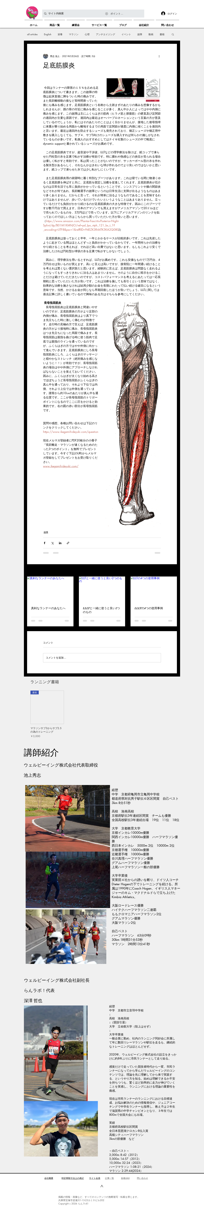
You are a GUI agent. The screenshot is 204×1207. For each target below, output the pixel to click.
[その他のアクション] (159, 56)
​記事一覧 (109, 1178)
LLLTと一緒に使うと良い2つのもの (101, 610)
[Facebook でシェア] (44, 542)
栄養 (60, 34)
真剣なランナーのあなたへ (48, 608)
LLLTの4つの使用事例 (149, 608)
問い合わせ (142, 1178)
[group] (102, 714)
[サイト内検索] (93, 14)
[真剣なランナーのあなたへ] (50, 589)
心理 (87, 34)
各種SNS (125, 1178)
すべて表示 (171, 570)
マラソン (73, 34)
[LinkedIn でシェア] (60, 542)
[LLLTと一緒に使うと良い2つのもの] (102, 589)
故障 (139, 34)
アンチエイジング (105, 34)
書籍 (162, 34)
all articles (32, 34)
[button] (172, 34)
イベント (126, 34)
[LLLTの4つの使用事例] (154, 589)
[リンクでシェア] (67, 542)
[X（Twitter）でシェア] (52, 542)
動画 (151, 34)
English (47, 34)
